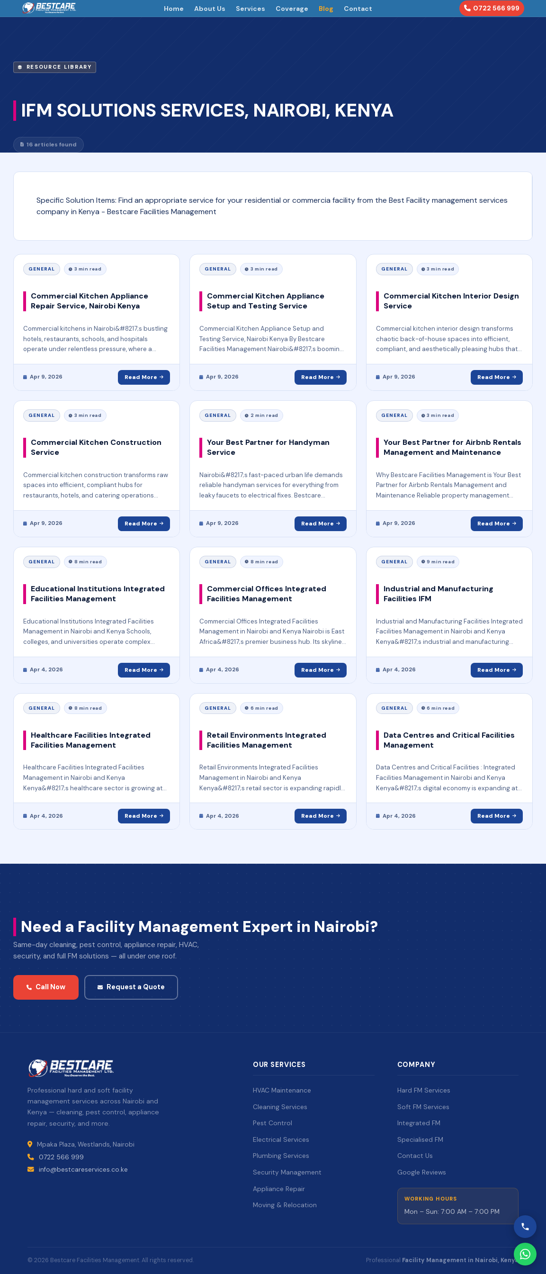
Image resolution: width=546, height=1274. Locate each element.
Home (174, 8)
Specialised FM (420, 1139)
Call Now (46, 987)
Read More (144, 377)
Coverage (292, 8)
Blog (326, 8)
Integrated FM (418, 1123)
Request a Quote (131, 987)
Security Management (287, 1172)
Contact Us (415, 1155)
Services (250, 8)
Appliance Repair (279, 1188)
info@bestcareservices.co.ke (83, 1170)
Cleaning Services (280, 1106)
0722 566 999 (491, 8)
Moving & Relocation (285, 1205)
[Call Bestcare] (525, 1226)
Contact (358, 8)
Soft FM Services (423, 1106)
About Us (209, 8)
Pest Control (272, 1123)
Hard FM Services (423, 1090)
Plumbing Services (281, 1155)
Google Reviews (421, 1172)
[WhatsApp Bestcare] (525, 1254)
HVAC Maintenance (282, 1090)
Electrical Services (281, 1139)
